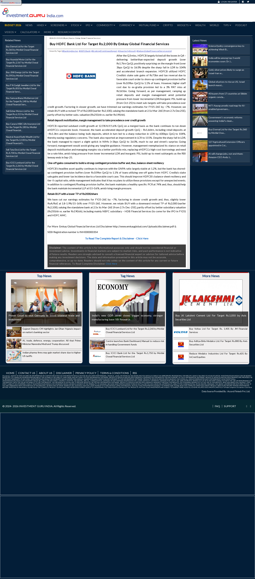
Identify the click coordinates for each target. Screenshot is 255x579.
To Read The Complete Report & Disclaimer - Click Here (116, 238)
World (214, 25)
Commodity (106, 25)
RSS (135, 372)
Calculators (30, 32)
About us (45, 372)
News (29, 25)
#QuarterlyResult (127, 51)
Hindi (41, 25)
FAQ (217, 406)
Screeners (59, 25)
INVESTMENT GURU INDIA (36, 406)
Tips (227, 25)
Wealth (200, 25)
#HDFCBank (85, 51)
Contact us (26, 372)
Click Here (111, 263)
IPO (89, 25)
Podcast (241, 25)
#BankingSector (70, 51)
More (49, 32)
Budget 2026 (13, 25)
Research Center (69, 32)
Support (230, 406)
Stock (76, 25)
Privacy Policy (85, 372)
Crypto (168, 25)
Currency (127, 25)
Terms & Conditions (114, 372)
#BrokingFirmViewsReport (104, 51)
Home (10, 372)
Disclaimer (64, 372)
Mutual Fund (149, 25)
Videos (10, 32)
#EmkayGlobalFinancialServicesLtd (154, 51)
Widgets (184, 25)
